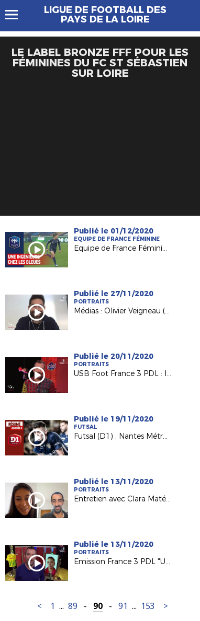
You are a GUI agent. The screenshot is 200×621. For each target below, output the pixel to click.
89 (72, 606)
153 (148, 606)
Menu (16, 14)
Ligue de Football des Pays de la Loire (105, 14)
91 (123, 606)
